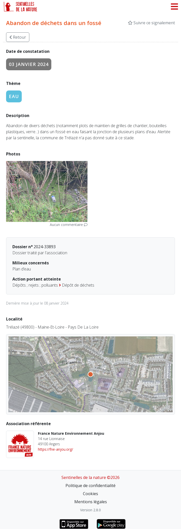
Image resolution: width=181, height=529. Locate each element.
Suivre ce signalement (151, 23)
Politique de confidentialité (90, 485)
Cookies (90, 493)
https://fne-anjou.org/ (55, 449)
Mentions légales (90, 501)
